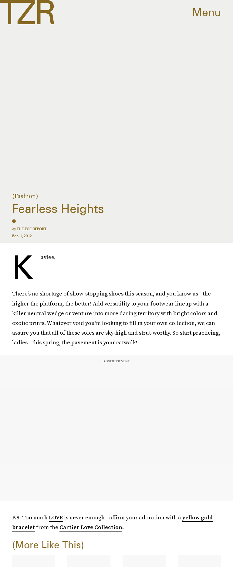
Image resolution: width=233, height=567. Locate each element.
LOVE (56, 517)
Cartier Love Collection (90, 527)
